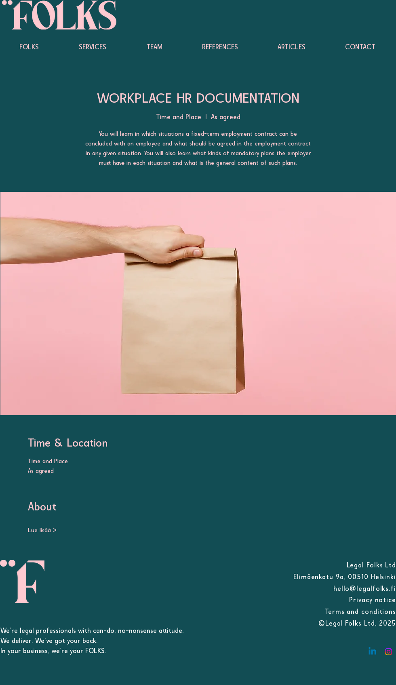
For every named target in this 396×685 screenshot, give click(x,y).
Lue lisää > (42, 530)
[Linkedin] (372, 651)
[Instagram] (388, 651)
